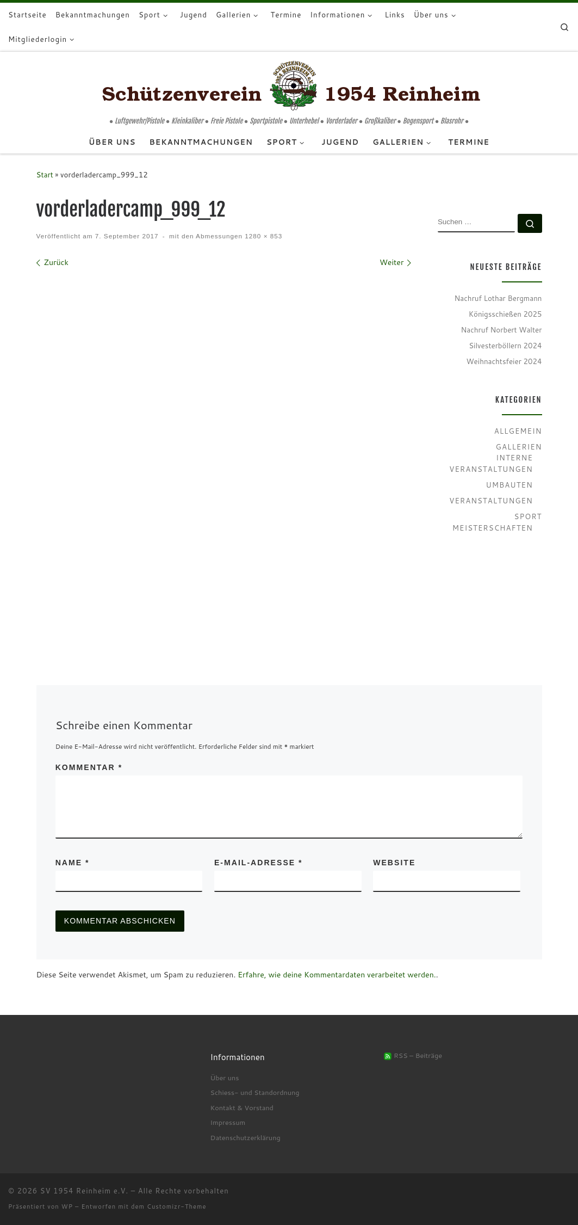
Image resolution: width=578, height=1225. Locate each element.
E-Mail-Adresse (258, 862)
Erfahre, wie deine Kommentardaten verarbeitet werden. (337, 974)
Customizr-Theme (177, 1206)
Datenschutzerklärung (245, 1137)
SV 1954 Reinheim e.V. (84, 1191)
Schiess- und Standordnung (254, 1092)
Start (44, 174)
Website (394, 862)
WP (67, 1206)
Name (72, 862)
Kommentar (88, 767)
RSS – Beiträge (413, 1055)
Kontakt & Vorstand (241, 1107)
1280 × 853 (262, 235)
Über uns (224, 1077)
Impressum (227, 1122)
